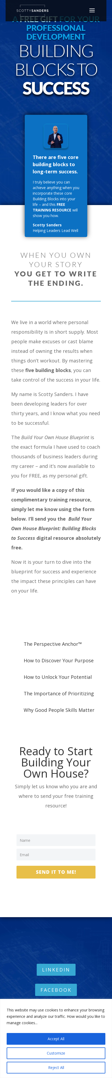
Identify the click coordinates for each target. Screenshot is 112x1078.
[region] (56, 1038)
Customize (56, 1053)
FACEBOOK (56, 990)
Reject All (56, 1067)
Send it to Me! (56, 872)
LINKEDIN (56, 969)
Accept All (56, 1038)
